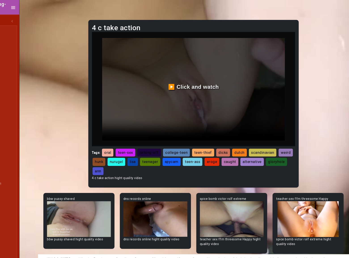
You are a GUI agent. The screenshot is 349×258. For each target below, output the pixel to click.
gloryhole (145, 163)
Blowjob (14, 235)
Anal (12, 56)
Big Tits (14, 209)
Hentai (13, 99)
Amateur (15, 133)
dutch (257, 144)
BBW (12, 175)
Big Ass (14, 192)
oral (124, 144)
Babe (12, 158)
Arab (12, 141)
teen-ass (226, 154)
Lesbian (14, 73)
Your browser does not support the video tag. (96, 209)
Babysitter (16, 167)
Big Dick (14, 201)
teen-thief (220, 144)
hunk (133, 154)
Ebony (13, 48)
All (10, 107)
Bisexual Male (19, 218)
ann (164, 163)
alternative (121, 163)
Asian (12, 150)
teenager (184, 154)
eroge (245, 154)
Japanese (16, 90)
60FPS (13, 124)
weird (117, 154)
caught (263, 154)
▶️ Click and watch (203, 83)
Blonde (13, 226)
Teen (12, 31)
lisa (166, 154)
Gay (11, 116)
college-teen (193, 144)
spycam (205, 154)
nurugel (150, 154)
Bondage (15, 243)
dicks (240, 144)
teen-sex (142, 144)
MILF (12, 39)
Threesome (17, 82)
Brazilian (15, 252)
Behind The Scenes (23, 184)
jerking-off (166, 144)
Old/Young (16, 65)
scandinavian (279, 144)
